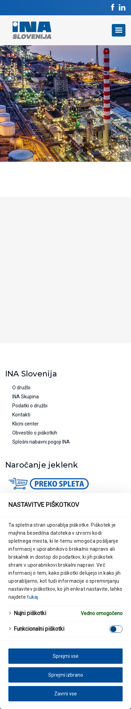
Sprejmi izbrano (65, 675)
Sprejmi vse (66, 656)
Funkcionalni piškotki (39, 629)
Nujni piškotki (30, 613)
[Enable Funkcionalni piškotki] (116, 629)
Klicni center (25, 424)
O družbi (21, 387)
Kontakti (21, 414)
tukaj (32, 597)
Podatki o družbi (30, 405)
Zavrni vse (65, 693)
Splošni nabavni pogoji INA (41, 442)
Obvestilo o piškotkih (34, 433)
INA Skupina (25, 396)
